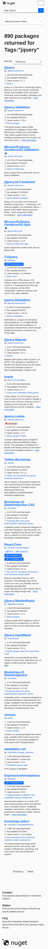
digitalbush (13, 604)
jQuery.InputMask (17, 635)
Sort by (8, 61)
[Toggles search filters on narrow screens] (41, 21)
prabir (10, 718)
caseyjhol (12, 824)
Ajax (26, 244)
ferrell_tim (12, 380)
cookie (23, 436)
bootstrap (8, 478)
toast (14, 392)
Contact (7, 892)
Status (6, 905)
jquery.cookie (14, 416)
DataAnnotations (14, 795)
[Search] (41, 10)
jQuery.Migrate (15, 339)
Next (30, 871)
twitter (9, 475)
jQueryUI (17, 198)
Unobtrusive (18, 169)
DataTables (13, 752)
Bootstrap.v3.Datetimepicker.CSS (19, 503)
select (16, 840)
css (14, 475)
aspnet (11, 71)
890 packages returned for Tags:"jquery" (21, 43)
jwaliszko (12, 779)
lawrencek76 (20, 303)
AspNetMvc (9, 797)
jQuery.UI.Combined (19, 182)
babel (26, 574)
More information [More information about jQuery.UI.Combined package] (25, 215)
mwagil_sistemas (25, 752)
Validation (26, 795)
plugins (16, 123)
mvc (16, 572)
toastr (8, 376)
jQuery (9, 67)
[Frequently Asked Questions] (5, 918)
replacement (25, 840)
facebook (13, 574)
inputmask (34, 651)
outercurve (19, 71)
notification (22, 392)
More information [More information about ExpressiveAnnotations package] (19, 814)
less (28, 475)
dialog (30, 392)
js (38, 572)
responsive (18, 478)
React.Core (12, 544)
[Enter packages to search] (20, 10)
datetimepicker (10, 523)
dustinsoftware (22, 548)
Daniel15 (12, 548)
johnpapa (21, 380)
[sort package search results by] (27, 61)
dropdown (8, 840)
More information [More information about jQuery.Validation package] (29, 140)
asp (19, 572)
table (25, 765)
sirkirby (11, 463)
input (22, 651)
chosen (10, 714)
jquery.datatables (17, 300)
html (15, 276)
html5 (23, 475)
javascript (32, 572)
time (22, 521)
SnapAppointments (24, 824)
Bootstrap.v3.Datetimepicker (15, 673)
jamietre (11, 260)
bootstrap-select (16, 821)
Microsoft (18, 156)
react (6, 574)
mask (6, 654)
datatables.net (15, 749)
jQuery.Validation (17, 107)
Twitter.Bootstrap (17, 459)
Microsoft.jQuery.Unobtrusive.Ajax (17, 223)
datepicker (22, 523)
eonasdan (12, 508)
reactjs (21, 574)
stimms (21, 604)
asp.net (10, 572)
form (27, 651)
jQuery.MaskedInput (19, 600)
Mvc (33, 795)
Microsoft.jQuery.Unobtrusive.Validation (21, 148)
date (18, 521)
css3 (18, 475)
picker (27, 521)
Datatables (18, 316)
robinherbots (13, 638)
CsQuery (11, 256)
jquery (9, 276)
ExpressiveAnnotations (22, 775)
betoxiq (11, 303)
